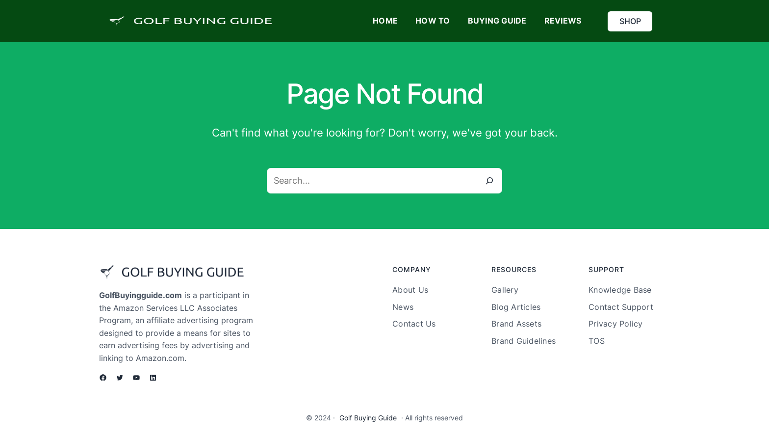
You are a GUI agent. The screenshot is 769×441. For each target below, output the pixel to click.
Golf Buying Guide (368, 417)
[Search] (489, 180)
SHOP (630, 21)
